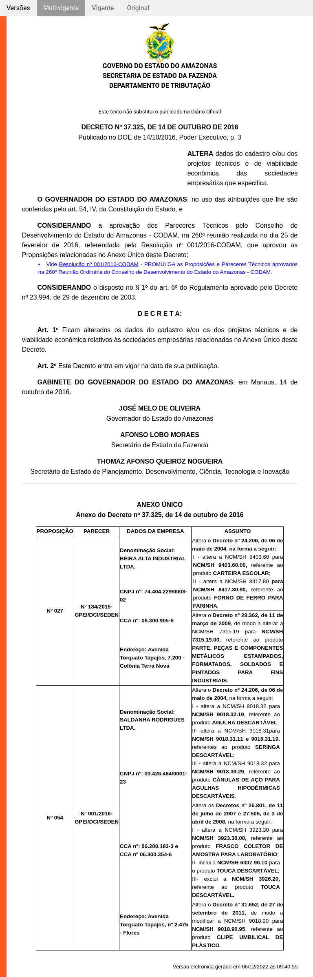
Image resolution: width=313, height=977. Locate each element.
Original (138, 8)
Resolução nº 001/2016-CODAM (99, 264)
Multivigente (61, 8)
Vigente (103, 8)
